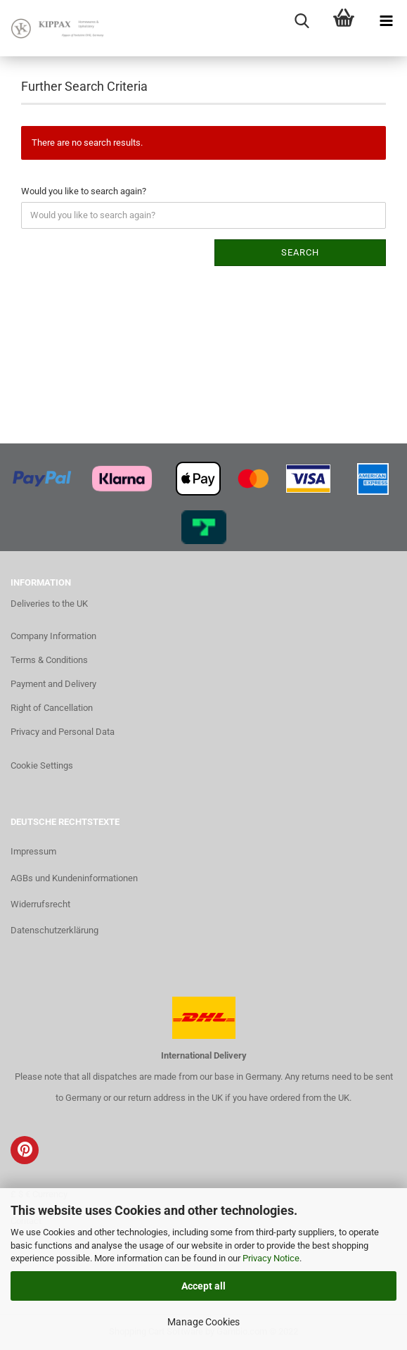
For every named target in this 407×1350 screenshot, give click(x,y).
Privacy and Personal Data (63, 731)
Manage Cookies (203, 1321)
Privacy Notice (271, 1258)
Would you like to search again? (83, 191)
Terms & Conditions (49, 660)
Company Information (53, 636)
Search (300, 252)
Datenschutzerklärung (54, 930)
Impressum (33, 851)
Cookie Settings (42, 765)
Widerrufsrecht (40, 904)
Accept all (203, 1286)
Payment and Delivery (53, 684)
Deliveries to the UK (49, 603)
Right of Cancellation (52, 707)
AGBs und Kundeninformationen (74, 878)
